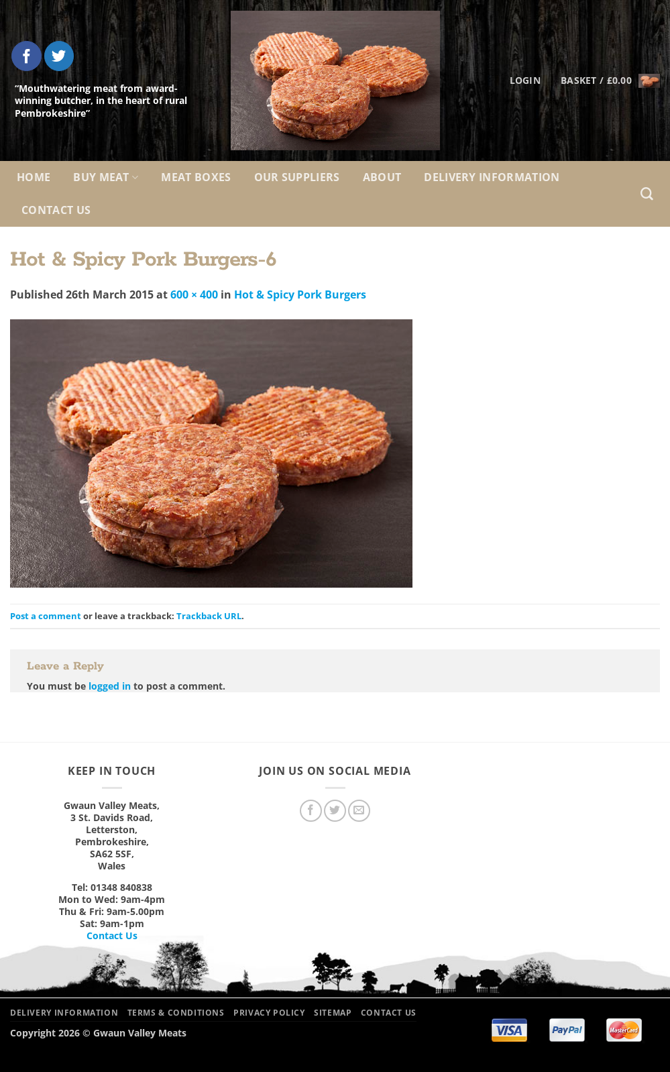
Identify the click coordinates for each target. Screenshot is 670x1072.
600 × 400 (194, 294)
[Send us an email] (359, 811)
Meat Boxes (196, 177)
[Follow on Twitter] (59, 56)
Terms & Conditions (176, 1012)
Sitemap (332, 1012)
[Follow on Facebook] (26, 56)
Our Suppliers (297, 177)
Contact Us (56, 210)
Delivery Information (491, 177)
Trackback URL (208, 616)
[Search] (647, 194)
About (382, 177)
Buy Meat (105, 177)
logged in (110, 686)
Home (33, 177)
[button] (610, 80)
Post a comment (45, 616)
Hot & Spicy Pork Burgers (300, 294)
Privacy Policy (269, 1012)
